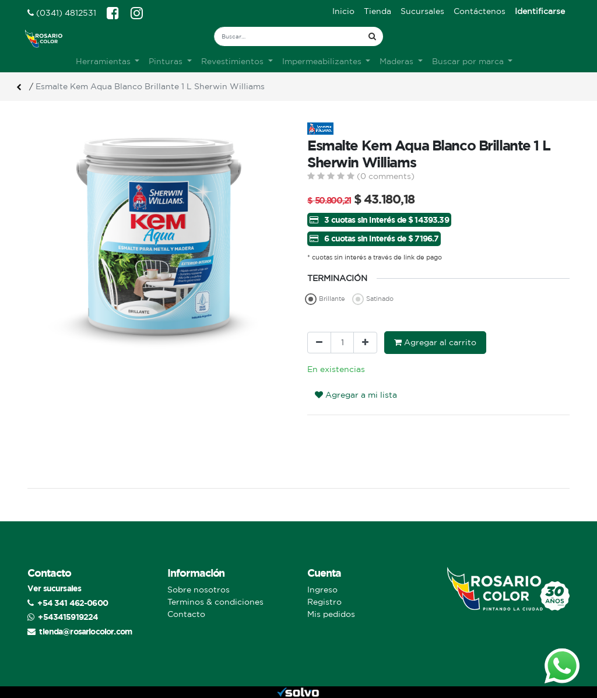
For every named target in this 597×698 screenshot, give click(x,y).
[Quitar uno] (319, 342)
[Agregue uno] (365, 342)
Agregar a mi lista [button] (356, 394)
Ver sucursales (54, 588)
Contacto (186, 614)
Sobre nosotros (198, 589)
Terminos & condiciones (215, 601)
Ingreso (322, 589)
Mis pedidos (331, 614)
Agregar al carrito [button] (435, 342)
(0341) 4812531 (61, 12)
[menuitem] (343, 11)
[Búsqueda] (372, 36)
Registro (324, 601)
